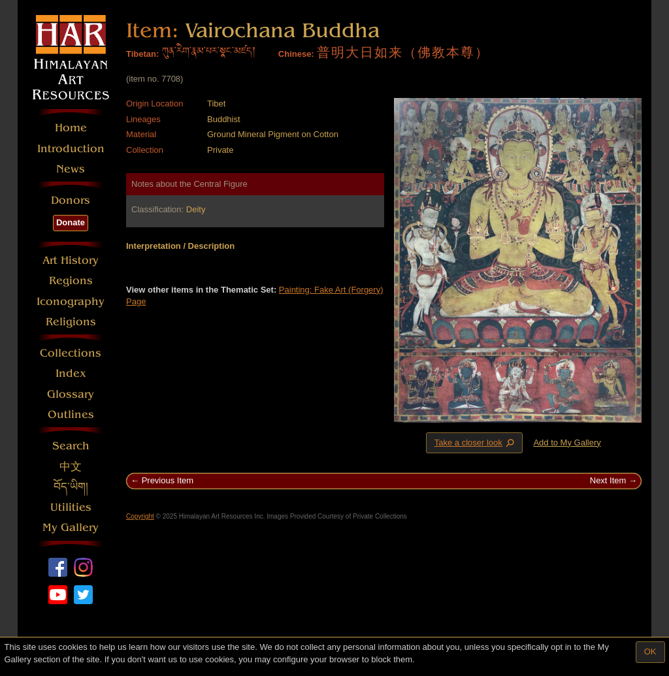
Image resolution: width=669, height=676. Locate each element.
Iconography (71, 301)
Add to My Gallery (566, 442)
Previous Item (167, 480)
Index (71, 373)
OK (650, 651)
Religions (71, 321)
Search (71, 446)
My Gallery (70, 527)
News (70, 169)
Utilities (70, 507)
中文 (70, 466)
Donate (70, 222)
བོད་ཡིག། (71, 487)
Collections (70, 353)
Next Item (608, 480)
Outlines (71, 414)
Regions (71, 280)
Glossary (70, 394)
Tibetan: (142, 54)
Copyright (140, 516)
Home (71, 127)
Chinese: (296, 54)
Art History (70, 260)
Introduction (71, 148)
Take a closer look (475, 442)
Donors (70, 200)
